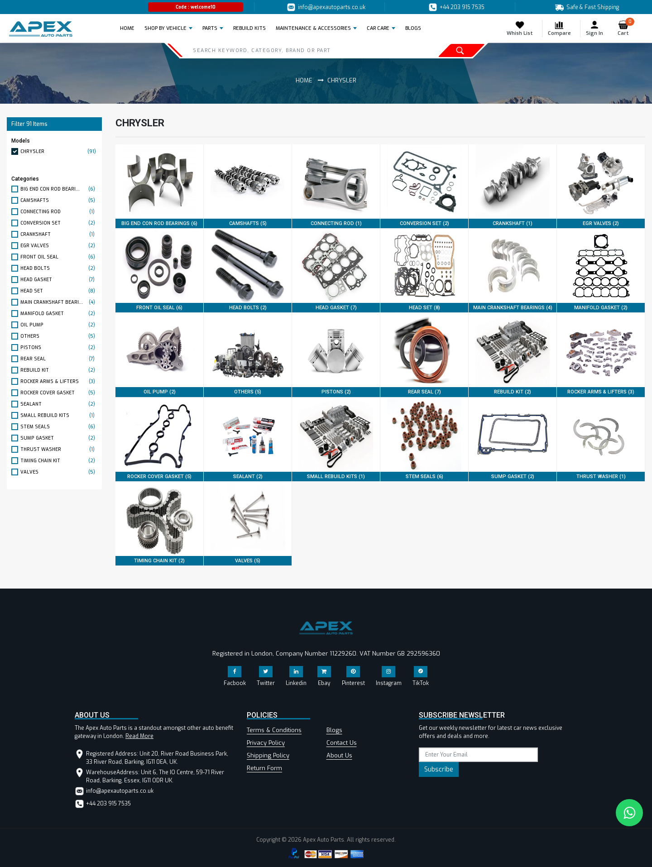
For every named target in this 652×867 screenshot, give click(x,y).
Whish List (520, 28)
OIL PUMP (58, 324)
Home (130, 28)
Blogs (334, 730)
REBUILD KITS (249, 28)
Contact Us (341, 743)
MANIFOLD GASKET (58, 313)
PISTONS (58, 347)
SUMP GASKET (58, 438)
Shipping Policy (268, 755)
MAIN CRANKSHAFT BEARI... (58, 302)
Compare (559, 28)
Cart (626, 28)
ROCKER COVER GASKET (58, 392)
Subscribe (438, 769)
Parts (209, 28)
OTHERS (58, 336)
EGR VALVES (58, 245)
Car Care (378, 28)
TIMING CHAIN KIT (58, 460)
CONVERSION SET (58, 223)
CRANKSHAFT (58, 234)
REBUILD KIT (58, 370)
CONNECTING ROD (58, 211)
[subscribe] (478, 754)
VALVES (58, 472)
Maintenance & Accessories (313, 28)
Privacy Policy (266, 743)
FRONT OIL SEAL (58, 257)
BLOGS (413, 28)
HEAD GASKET (58, 279)
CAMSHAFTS (58, 200)
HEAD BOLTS (58, 268)
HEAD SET (58, 290)
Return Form (264, 768)
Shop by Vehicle (165, 28)
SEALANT (58, 404)
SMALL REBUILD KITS (58, 415)
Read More (139, 736)
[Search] (286, 50)
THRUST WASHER (58, 449)
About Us (339, 755)
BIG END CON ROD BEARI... (58, 189)
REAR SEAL (58, 358)
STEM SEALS (58, 426)
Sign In (594, 28)
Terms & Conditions (274, 730)
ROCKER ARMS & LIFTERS (58, 381)
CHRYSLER (58, 151)
